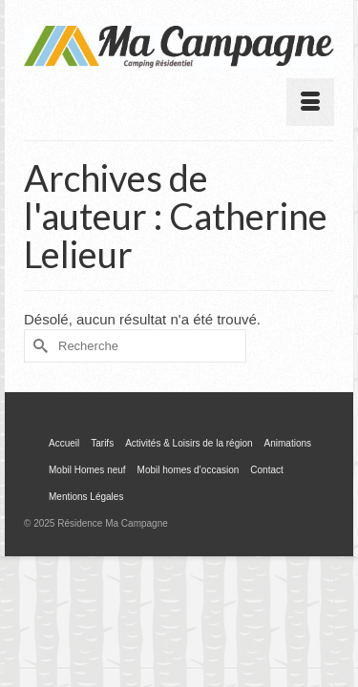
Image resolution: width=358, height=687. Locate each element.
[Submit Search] (38, 346)
